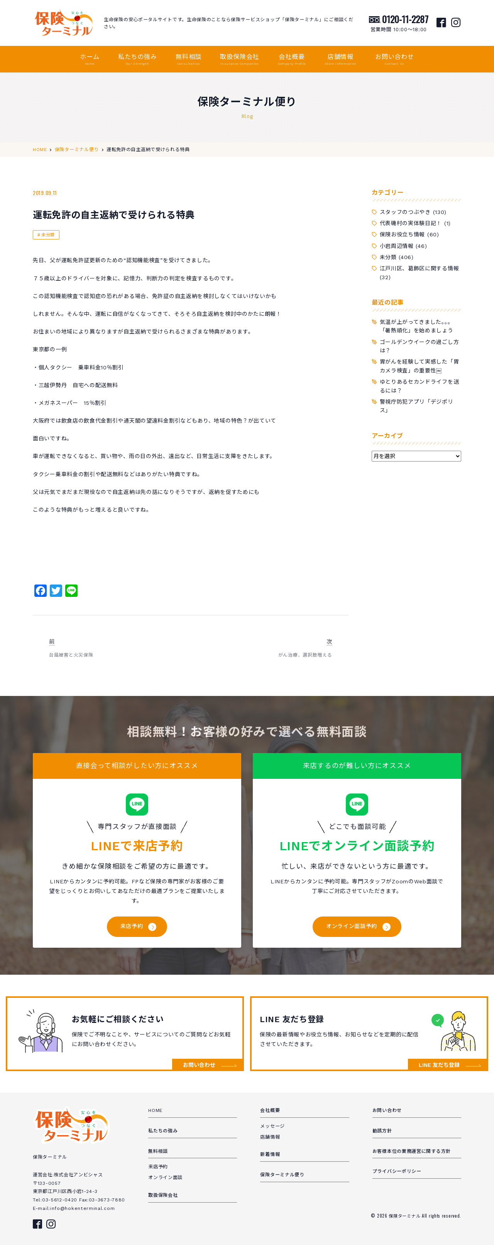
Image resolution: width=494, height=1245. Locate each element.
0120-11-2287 (405, 19)
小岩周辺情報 (397, 246)
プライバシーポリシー (396, 1171)
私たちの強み (137, 59)
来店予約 (131, 926)
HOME (155, 1110)
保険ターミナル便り (282, 1175)
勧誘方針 (382, 1131)
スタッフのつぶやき (405, 212)
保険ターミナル (405, 1216)
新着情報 (270, 1154)
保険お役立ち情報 (402, 234)
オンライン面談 (165, 1177)
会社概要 (292, 59)
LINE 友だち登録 (439, 1065)
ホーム (89, 59)
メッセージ (272, 1126)
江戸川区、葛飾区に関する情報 (419, 268)
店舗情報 (341, 59)
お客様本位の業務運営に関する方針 (411, 1151)
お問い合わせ (394, 59)
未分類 (48, 235)
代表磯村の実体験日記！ (411, 223)
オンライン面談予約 (351, 926)
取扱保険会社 (239, 59)
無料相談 (188, 59)
